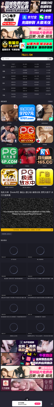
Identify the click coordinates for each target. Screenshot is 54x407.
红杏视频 (13, 96)
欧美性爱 (48, 76)
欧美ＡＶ (37, 70)
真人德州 (25, 64)
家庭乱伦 (25, 88)
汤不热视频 (48, 94)
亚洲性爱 (13, 76)
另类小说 (25, 90)
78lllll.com (27, 54)
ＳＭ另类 (48, 72)
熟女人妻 (13, 72)
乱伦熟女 (37, 78)
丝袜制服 (25, 72)
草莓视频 (37, 94)
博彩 (4, 65)
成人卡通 (37, 76)
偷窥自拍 (13, 82)
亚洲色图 (25, 82)
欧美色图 (37, 82)
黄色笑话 (37, 90)
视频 (4, 71)
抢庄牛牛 (48, 66)
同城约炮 (13, 94)
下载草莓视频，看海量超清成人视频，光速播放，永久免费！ (32, 230)
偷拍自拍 (25, 76)
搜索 (50, 58)
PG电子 (13, 64)
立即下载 (37, 403)
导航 (4, 95)
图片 (4, 83)
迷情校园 (13, 90)
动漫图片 (48, 82)
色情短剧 (25, 96)
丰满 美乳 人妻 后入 (6, 234)
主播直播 (37, 72)
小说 (4, 89)
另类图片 (48, 84)
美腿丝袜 (13, 84)
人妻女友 (37, 88)
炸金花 (25, 66)
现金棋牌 (37, 66)
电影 (4, 77)
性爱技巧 (48, 90)
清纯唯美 (25, 84)
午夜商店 (25, 94)
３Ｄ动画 (48, 70)
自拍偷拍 (25, 70)
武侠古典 (48, 88)
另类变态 (48, 78)
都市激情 (13, 88)
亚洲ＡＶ (13, 70)
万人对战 (37, 64)
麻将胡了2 (13, 66)
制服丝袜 (13, 78)
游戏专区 (48, 64)
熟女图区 (37, 84)
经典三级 (25, 78)
